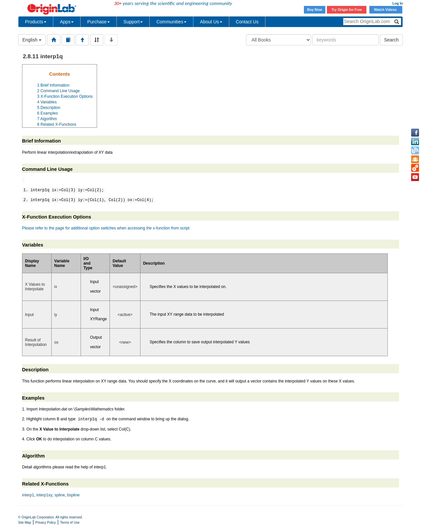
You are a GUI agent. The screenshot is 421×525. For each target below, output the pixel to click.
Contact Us (247, 21)
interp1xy (44, 495)
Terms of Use (70, 522)
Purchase (98, 21)
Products (35, 21)
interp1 (28, 495)
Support (133, 21)
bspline (73, 495)
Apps (67, 21)
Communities (171, 21)
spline (60, 495)
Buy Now (314, 10)
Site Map (24, 522)
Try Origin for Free (347, 10)
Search (391, 39)
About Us (211, 21)
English (31, 39)
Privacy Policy (46, 522)
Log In (397, 3)
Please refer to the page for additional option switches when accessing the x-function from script (105, 228)
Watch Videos (386, 10)
